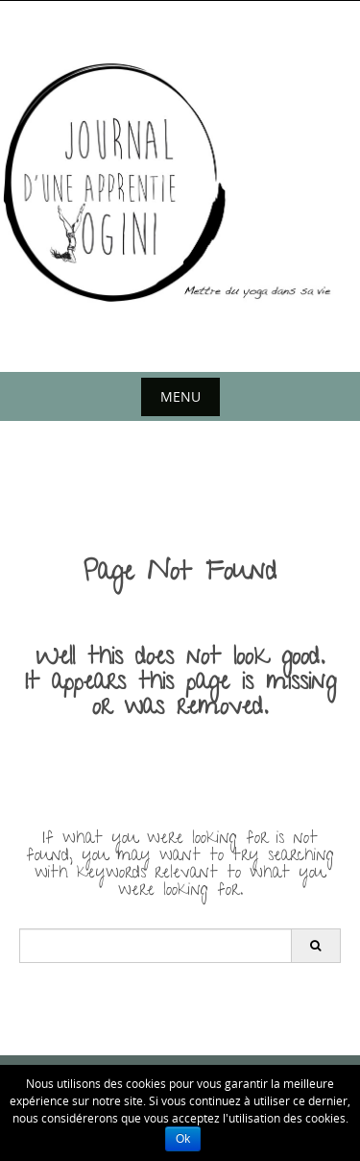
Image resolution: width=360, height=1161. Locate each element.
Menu (180, 396)
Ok (183, 1139)
